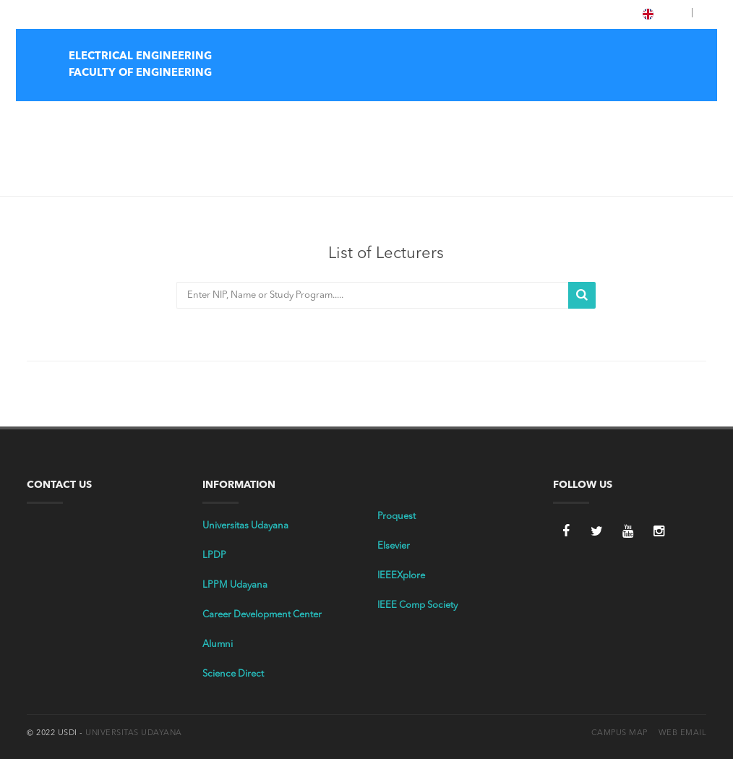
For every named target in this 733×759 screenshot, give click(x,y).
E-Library (111, 13)
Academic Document (529, 119)
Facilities (691, 119)
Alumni (217, 644)
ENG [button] (665, 14)
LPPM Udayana (234, 585)
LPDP (214, 555)
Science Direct (233, 674)
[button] (697, 13)
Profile (387, 119)
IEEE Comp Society (417, 605)
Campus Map (619, 733)
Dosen (76, 166)
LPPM (190, 13)
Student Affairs (623, 119)
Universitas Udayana (245, 526)
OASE (223, 13)
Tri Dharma (443, 119)
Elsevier (393, 546)
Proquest (396, 516)
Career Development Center (262, 614)
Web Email (683, 733)
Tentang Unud (55, 13)
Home (341, 119)
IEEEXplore (401, 575)
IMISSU (153, 13)
